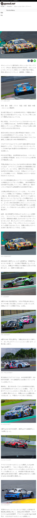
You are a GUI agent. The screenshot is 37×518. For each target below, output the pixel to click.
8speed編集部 (7, 51)
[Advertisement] (18, 22)
